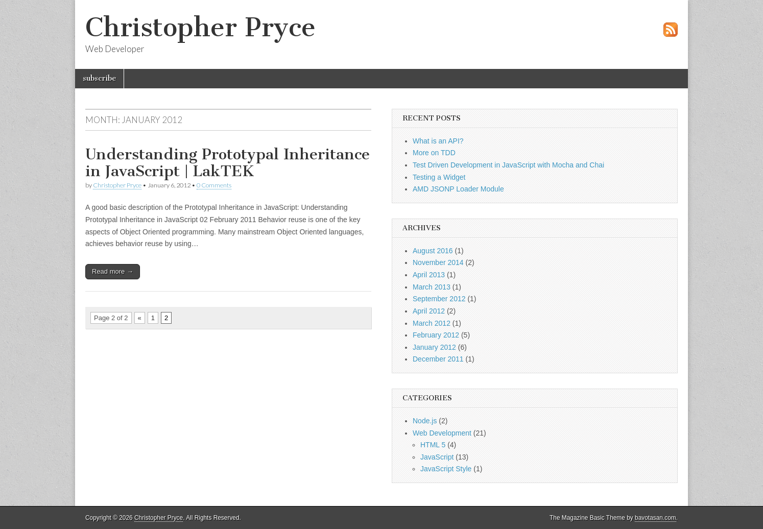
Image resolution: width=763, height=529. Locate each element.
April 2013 (429, 275)
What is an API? (438, 141)
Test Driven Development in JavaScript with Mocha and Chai (508, 165)
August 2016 (433, 251)
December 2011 (438, 359)
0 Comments (214, 185)
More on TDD (434, 153)
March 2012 (431, 323)
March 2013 (431, 287)
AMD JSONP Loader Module (458, 189)
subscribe (99, 78)
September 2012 (439, 299)
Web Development (442, 433)
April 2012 (429, 311)
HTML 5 (432, 445)
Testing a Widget (439, 177)
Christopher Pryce (200, 27)
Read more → (112, 271)
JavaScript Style (445, 469)
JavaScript (437, 457)
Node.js (425, 421)
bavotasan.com (655, 517)
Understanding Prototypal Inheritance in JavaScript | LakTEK (227, 163)
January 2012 (434, 347)
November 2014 (438, 262)
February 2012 (436, 335)
